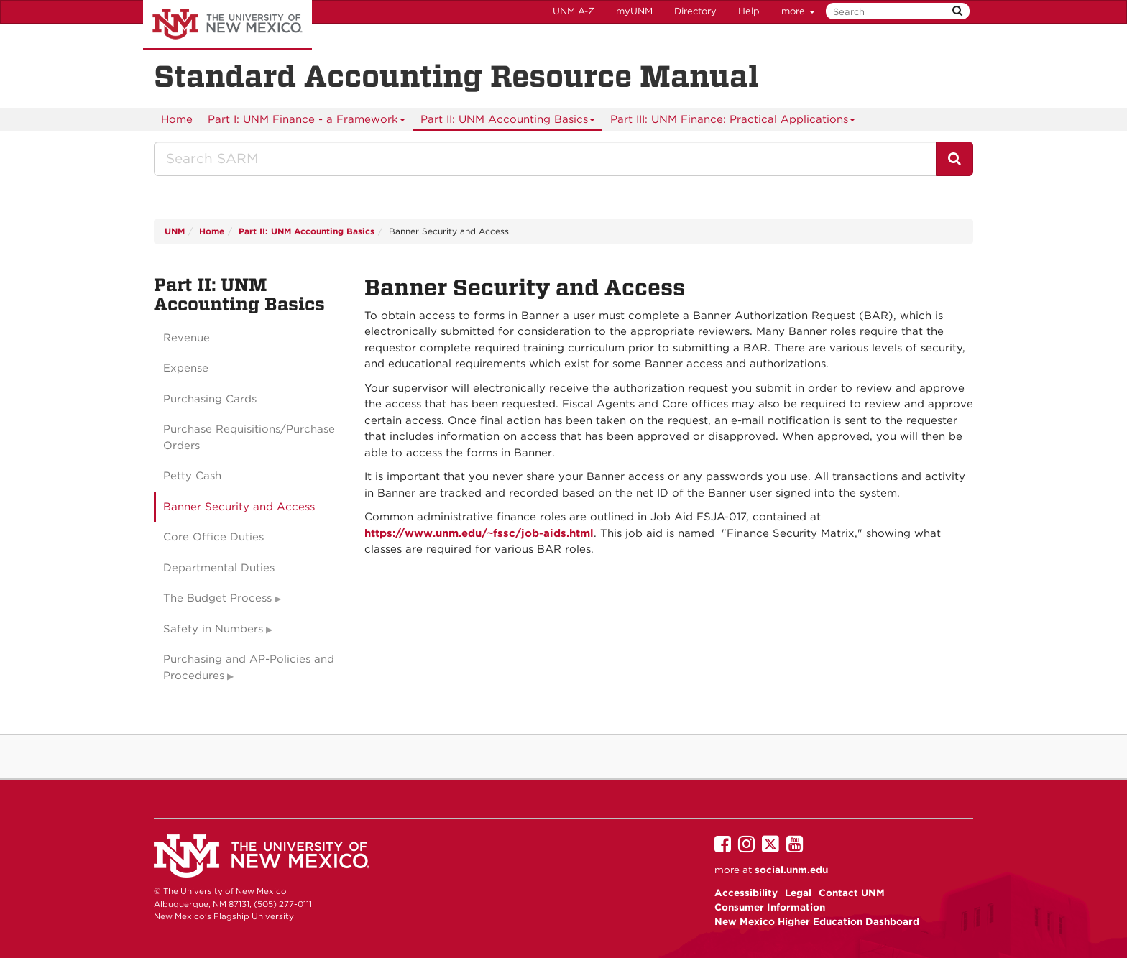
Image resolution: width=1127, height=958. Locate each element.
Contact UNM (852, 892)
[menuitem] (177, 119)
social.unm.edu (791, 869)
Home (177, 119)
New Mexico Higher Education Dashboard (816, 921)
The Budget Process (217, 597)
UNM (175, 231)
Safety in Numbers (213, 628)
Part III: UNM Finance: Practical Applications (733, 122)
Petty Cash (192, 475)
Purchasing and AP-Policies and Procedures (248, 667)
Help (749, 11)
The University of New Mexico (227, 25)
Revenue (186, 337)
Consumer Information (769, 907)
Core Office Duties (213, 536)
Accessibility (746, 892)
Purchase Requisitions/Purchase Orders (249, 437)
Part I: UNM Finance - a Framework (307, 122)
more (798, 11)
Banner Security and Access (239, 506)
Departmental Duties (219, 567)
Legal (798, 892)
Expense (185, 367)
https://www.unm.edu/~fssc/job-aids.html (479, 533)
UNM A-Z (573, 11)
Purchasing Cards (210, 398)
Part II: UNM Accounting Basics (508, 122)
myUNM (634, 11)
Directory (695, 11)
